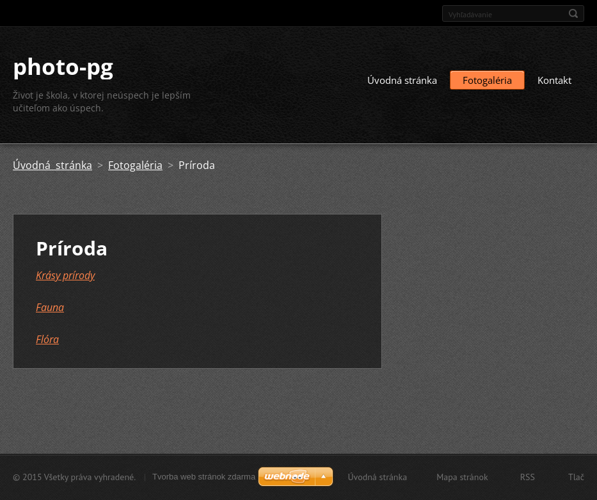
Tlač (576, 477)
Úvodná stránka (402, 80)
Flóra (47, 339)
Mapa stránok (462, 477)
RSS (527, 477)
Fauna (50, 307)
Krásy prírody (65, 275)
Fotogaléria (487, 80)
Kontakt (554, 80)
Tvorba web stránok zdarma (203, 476)
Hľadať (573, 13)
